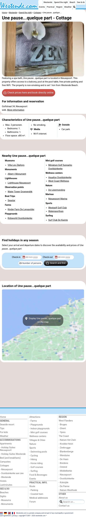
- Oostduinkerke (66, 478)
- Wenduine (64, 455)
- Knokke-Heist (66, 444)
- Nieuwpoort (6, 469)
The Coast (64, 436)
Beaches (4, 492)
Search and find (55, 263)
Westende (47, 2)
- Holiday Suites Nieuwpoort (7, 449)
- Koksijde (63, 482)
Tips (2, 428)
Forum (32, 501)
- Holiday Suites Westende (13, 454)
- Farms (33, 421)
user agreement (5, 516)
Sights (3, 496)
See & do (81, 2)
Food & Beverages (38, 475)
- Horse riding (36, 463)
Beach (72, 2)
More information (15, 110)
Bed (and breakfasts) (10, 458)
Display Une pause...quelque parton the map (43, 320)
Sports (32, 448)
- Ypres (62, 432)
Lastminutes (6, 485)
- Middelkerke (65, 471)
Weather (68, 7)
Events (42, 7)
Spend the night (61, 2)
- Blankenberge (66, 451)
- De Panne (64, 486)
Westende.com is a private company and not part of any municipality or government (44, 513)
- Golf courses (36, 467)
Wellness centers (37, 436)
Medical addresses (38, 498)
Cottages (4, 465)
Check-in (16, 257)
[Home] (40, 2)
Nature (32, 444)
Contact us (64, 505)
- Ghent (62, 428)
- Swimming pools (38, 451)
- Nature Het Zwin (67, 440)
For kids (4, 432)
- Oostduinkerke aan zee (12, 473)
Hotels (3, 481)
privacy (14, 516)
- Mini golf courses (38, 432)
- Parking (33, 490)
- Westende (5, 477)
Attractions (34, 417)
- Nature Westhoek (68, 490)
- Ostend (63, 467)
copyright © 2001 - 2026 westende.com (32, 516)
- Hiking (33, 459)
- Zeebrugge (64, 447)
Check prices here (28, 93)
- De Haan (63, 459)
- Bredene (63, 463)
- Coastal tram (36, 494)
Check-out (48, 257)
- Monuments (6, 504)
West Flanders (66, 420)
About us (63, 497)
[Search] (74, 7)
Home (3, 417)
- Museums (5, 500)
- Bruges (63, 424)
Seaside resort (7, 424)
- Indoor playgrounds (39, 428)
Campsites (5, 461)
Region (59, 7)
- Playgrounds (36, 424)
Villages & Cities (37, 440)
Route (32, 486)
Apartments (6, 443)
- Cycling (33, 455)
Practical (50, 7)
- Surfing (33, 471)
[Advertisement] (43, 145)
